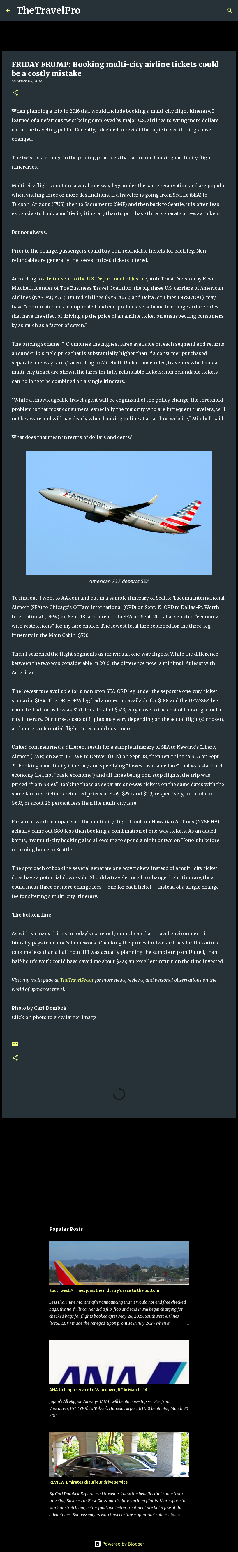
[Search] (88, 10)
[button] (15, 93)
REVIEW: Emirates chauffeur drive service (88, 1482)
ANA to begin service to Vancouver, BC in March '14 (98, 1389)
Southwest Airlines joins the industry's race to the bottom (104, 1290)
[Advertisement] (119, 1167)
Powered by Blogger (119, 1543)
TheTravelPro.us (77, 980)
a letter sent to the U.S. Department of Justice (95, 279)
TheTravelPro (48, 10)
